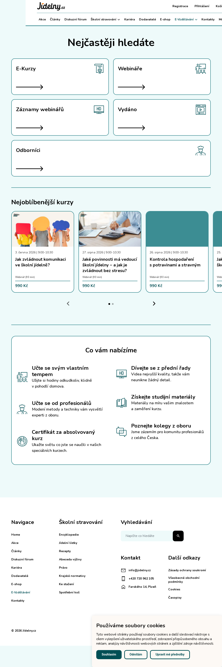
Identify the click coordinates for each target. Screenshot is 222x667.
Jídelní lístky (68, 543)
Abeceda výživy (70, 559)
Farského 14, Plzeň (138, 586)
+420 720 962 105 (137, 578)
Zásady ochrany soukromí (187, 570)
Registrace (154, 6)
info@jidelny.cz (136, 570)
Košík (194, 6)
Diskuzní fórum (50, 19)
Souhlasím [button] (109, 654)
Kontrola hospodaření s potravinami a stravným (175, 262)
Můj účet (201, 19)
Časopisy (174, 598)
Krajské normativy (72, 576)
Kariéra (104, 19)
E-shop (140, 19)
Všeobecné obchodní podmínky (183, 580)
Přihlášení (176, 6)
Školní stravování (79, 19)
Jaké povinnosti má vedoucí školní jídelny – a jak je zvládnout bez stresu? (109, 265)
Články (29, 19)
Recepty (65, 551)
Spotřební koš (69, 592)
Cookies (174, 589)
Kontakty (182, 19)
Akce (16, 19)
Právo (63, 568)
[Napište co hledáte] (152, 536)
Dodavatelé (121, 19)
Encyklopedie (69, 535)
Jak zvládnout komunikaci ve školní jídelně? (40, 262)
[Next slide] (154, 303)
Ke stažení (66, 584)
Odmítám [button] (136, 654)
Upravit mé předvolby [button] (169, 654)
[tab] (109, 304)
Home (15, 535)
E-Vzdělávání (160, 19)
